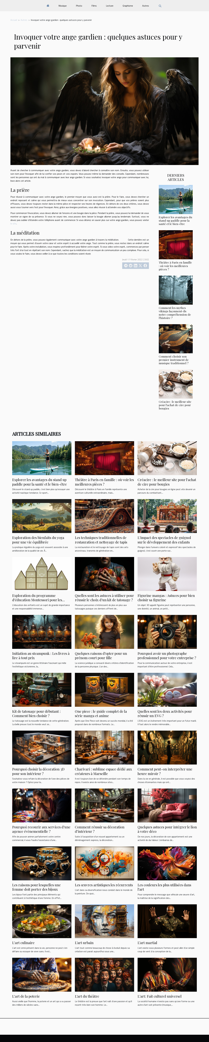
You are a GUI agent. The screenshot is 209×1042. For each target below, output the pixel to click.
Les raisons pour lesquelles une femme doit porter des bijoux (36, 887)
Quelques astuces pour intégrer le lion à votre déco (167, 829)
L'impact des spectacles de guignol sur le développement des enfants (164, 539)
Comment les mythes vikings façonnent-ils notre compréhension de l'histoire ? (175, 313)
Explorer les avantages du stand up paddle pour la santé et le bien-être (175, 220)
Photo (79, 5)
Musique (62, 5)
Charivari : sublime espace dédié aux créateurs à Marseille (103, 771)
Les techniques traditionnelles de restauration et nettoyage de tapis (101, 539)
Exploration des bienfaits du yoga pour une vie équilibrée (38, 539)
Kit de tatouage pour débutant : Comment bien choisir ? (36, 713)
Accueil (13, 20)
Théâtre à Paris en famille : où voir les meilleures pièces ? (175, 265)
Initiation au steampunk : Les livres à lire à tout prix (41, 655)
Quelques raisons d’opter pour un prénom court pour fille (101, 655)
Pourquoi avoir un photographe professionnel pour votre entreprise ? (167, 655)
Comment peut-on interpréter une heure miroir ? (165, 771)
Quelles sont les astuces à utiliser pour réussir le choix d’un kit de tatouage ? (104, 597)
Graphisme (128, 5)
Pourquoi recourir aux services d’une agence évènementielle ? (41, 829)
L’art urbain (84, 942)
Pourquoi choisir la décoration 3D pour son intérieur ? (38, 771)
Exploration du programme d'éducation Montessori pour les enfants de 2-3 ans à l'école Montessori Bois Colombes (37, 602)
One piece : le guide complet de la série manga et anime (101, 713)
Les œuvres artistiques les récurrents (104, 885)
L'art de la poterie (26, 996)
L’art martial (147, 942)
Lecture (109, 5)
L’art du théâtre (87, 996)
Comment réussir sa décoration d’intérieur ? (99, 829)
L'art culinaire (23, 942)
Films (94, 5)
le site (13, 223)
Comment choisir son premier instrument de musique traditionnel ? (174, 359)
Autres (145, 5)
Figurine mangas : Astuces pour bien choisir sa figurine (166, 597)
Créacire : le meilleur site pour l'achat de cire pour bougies (175, 405)
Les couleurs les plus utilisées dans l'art (164, 887)
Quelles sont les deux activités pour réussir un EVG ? (165, 713)
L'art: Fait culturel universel (160, 996)
